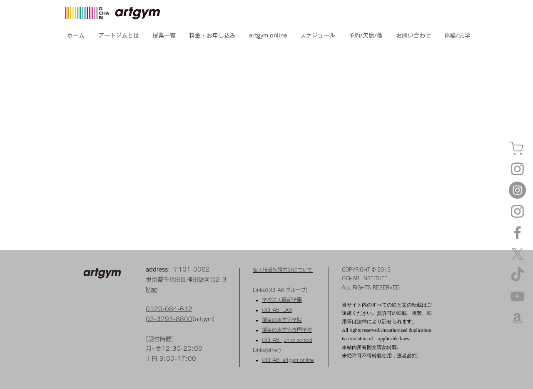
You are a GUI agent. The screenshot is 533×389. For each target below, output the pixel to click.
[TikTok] (517, 275)
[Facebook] (517, 232)
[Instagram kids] (517, 190)
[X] (517, 253)
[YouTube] (517, 296)
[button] (118, 35)
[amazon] (517, 317)
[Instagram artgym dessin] (517, 211)
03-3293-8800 (169, 319)
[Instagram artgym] (517, 168)
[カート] (516, 148)
